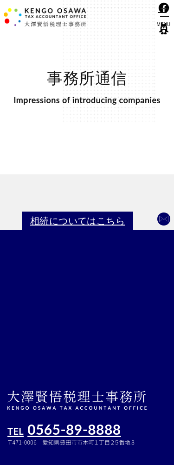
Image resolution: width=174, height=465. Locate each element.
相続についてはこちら (77, 221)
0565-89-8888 (64, 428)
